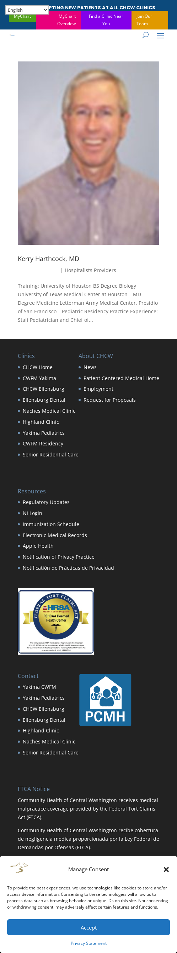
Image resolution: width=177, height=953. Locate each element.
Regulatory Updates (46, 502)
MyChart (22, 16)
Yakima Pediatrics (44, 432)
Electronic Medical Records (55, 535)
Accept (89, 927)
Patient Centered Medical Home (121, 378)
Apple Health (38, 545)
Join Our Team (144, 19)
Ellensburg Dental (44, 399)
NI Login (32, 513)
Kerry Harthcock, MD (48, 258)
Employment (98, 388)
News (90, 367)
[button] (166, 869)
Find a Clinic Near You (106, 19)
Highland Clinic (41, 421)
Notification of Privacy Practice (59, 556)
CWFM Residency (43, 443)
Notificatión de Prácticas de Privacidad (68, 567)
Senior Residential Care (51, 454)
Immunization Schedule (51, 524)
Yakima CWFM (39, 686)
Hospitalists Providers (90, 270)
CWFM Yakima (39, 378)
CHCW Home (38, 367)
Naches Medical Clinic (49, 410)
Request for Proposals (110, 399)
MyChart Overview (66, 19)
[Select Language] (27, 10)
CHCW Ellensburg (43, 388)
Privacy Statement (89, 943)
